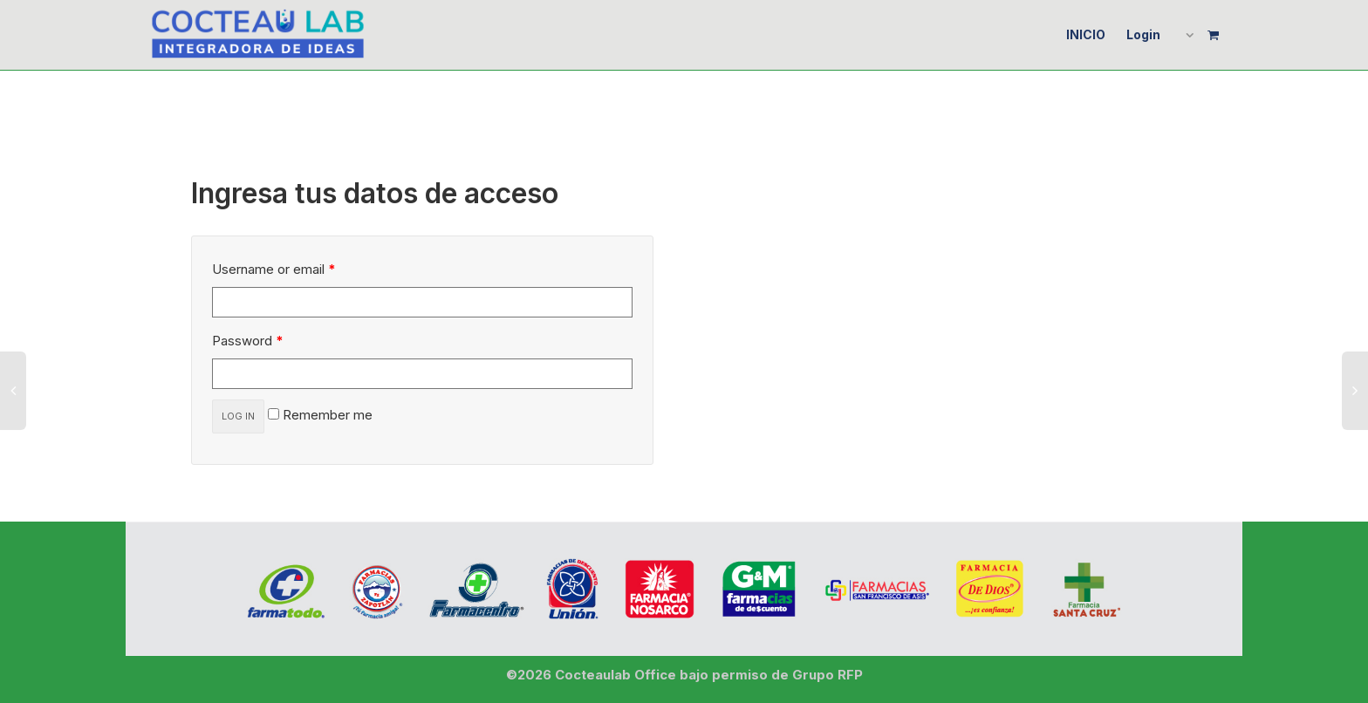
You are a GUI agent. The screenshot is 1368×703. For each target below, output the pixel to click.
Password (248, 340)
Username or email (274, 269)
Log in (238, 416)
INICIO (1085, 34)
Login (1143, 34)
